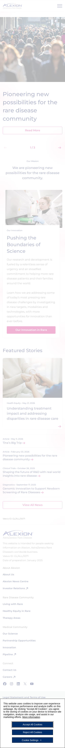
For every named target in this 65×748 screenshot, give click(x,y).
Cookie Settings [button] (30, 740)
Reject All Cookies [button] (32, 732)
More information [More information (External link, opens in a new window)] (31, 717)
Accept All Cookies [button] (32, 724)
